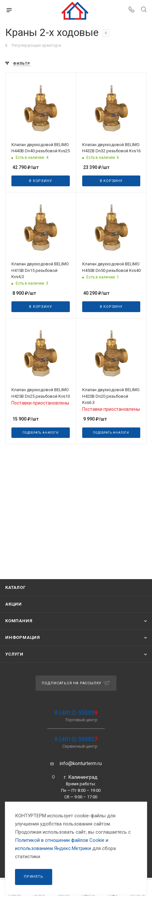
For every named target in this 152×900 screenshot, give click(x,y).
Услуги (14, 654)
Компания (18, 620)
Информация (22, 637)
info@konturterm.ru (81, 763)
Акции (13, 604)
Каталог (15, 587)
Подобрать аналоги (41, 432)
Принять (33, 877)
